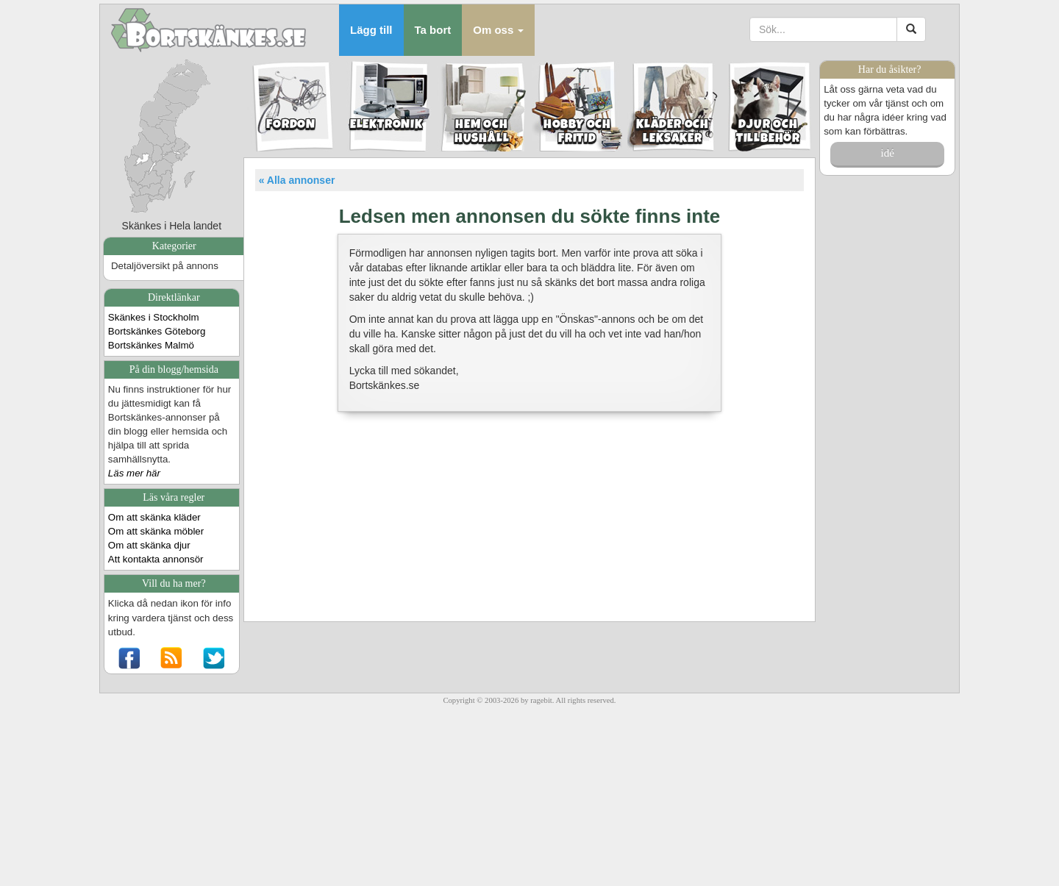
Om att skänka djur (149, 545)
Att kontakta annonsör (156, 559)
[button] (498, 30)
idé (887, 153)
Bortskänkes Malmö (151, 345)
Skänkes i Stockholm (153, 317)
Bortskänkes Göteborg (157, 331)
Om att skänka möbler (156, 531)
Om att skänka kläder (154, 517)
